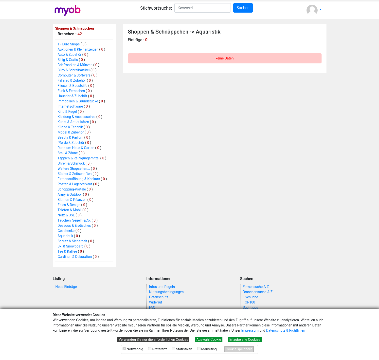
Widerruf (155, 302)
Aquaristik (65, 236)
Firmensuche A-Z (256, 287)
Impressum (249, 330)
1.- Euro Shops (69, 44)
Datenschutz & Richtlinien (285, 330)
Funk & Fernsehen (71, 91)
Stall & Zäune (68, 153)
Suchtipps (250, 307)
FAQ (152, 307)
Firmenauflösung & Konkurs (79, 179)
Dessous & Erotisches (74, 225)
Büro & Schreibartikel (74, 70)
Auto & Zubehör (70, 55)
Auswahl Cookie (209, 339)
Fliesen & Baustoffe (73, 86)
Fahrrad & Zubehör (72, 80)
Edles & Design (69, 205)
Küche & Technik (70, 127)
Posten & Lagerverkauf (75, 184)
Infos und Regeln (162, 287)
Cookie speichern (239, 349)
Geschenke (66, 231)
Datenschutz (158, 297)
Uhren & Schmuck (71, 163)
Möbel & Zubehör (71, 132)
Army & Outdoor (70, 194)
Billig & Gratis (68, 60)
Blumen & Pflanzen (72, 200)
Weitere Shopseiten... (74, 169)
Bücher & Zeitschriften (75, 174)
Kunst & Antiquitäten (73, 122)
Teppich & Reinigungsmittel (79, 158)
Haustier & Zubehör (72, 96)
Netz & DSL (66, 215)
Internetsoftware (70, 106)
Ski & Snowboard (71, 246)
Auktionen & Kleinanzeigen (78, 49)
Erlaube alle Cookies (244, 339)
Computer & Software (74, 75)
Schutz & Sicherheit (72, 241)
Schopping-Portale (72, 189)
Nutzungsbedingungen (166, 292)
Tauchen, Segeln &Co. (74, 220)
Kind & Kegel (67, 112)
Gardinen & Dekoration (75, 257)
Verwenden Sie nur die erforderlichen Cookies (153, 339)
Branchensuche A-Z (258, 292)
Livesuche (250, 297)
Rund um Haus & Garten (76, 148)
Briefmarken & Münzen (75, 65)
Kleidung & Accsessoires (76, 117)
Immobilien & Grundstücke (78, 101)
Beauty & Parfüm (70, 137)
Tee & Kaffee (67, 251)
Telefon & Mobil (70, 210)
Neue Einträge (66, 287)
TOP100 (249, 302)
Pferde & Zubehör (71, 143)
